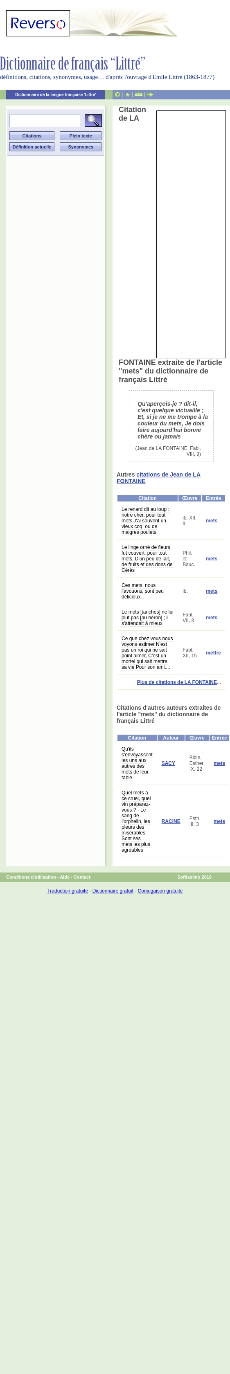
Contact (82, 877)
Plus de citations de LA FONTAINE (177, 682)
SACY (168, 763)
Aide (65, 877)
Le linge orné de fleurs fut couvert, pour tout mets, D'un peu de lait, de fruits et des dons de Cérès (147, 558)
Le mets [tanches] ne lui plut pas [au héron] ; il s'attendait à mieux (148, 617)
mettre (213, 653)
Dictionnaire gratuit (112, 891)
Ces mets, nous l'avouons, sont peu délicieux (143, 591)
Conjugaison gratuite (160, 891)
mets (211, 521)
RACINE (171, 821)
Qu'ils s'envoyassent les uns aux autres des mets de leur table (137, 763)
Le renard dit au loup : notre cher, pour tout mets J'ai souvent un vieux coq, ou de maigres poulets (145, 520)
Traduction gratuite (67, 891)
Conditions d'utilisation (31, 877)
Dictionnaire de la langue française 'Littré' (55, 94)
